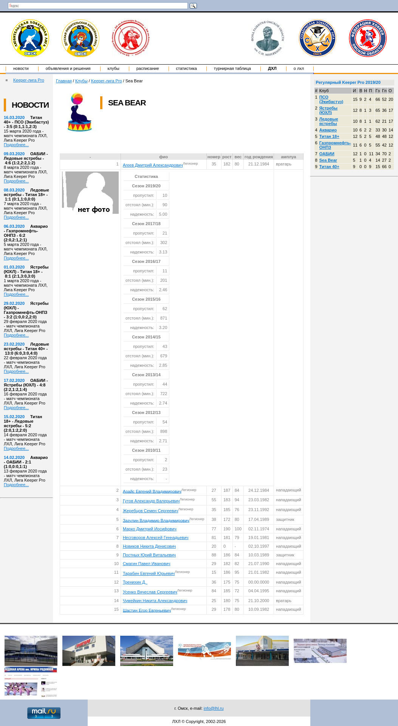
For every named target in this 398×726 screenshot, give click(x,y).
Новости (21, 68)
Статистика (186, 68)
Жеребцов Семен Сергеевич (150, 510)
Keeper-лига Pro (28, 80)
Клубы (113, 68)
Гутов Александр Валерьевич (151, 501)
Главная (64, 81)
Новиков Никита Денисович (149, 546)
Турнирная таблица (232, 68)
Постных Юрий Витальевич (149, 555)
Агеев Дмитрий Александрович (153, 165)
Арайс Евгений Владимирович (152, 491)
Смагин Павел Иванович (146, 563)
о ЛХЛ (299, 68)
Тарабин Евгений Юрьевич (149, 573)
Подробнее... (16, 144)
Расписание (147, 68)
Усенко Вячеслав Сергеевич (150, 592)
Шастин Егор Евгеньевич (147, 610)
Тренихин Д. (135, 582)
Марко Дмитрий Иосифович (150, 529)
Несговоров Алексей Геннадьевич (156, 537)
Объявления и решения (68, 68)
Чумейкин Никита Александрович (155, 600)
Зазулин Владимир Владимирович (156, 520)
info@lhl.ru (214, 708)
